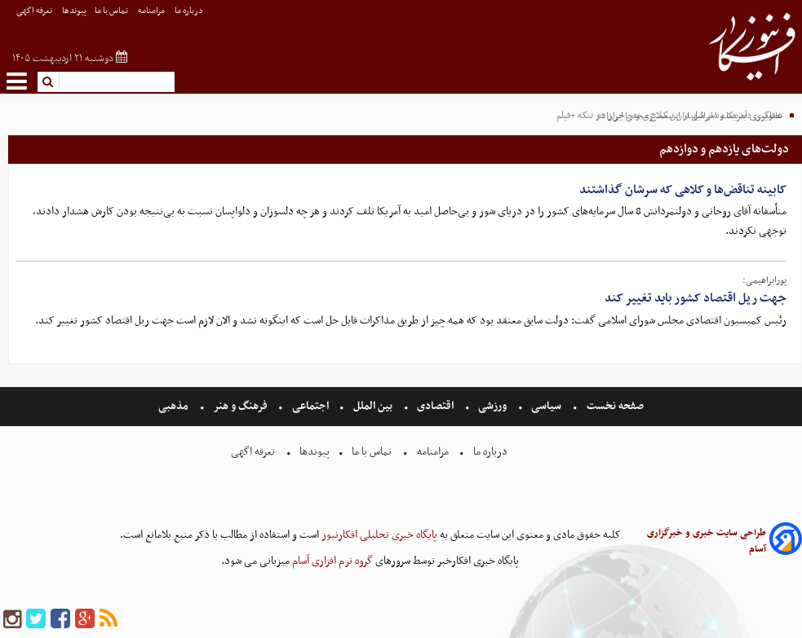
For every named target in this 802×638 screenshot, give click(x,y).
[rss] (108, 619)
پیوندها (74, 11)
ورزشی (492, 406)
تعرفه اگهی (35, 11)
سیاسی (546, 406)
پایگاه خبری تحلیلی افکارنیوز (378, 535)
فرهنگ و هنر (240, 406)
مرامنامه (152, 11)
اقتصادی (435, 406)
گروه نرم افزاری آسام (331, 561)
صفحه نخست (614, 406)
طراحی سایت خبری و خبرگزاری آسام (706, 541)
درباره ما (190, 11)
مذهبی (174, 406)
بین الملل (373, 406)
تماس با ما (112, 11)
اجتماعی (310, 406)
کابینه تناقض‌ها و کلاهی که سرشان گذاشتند (682, 189)
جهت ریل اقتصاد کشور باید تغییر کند (695, 298)
